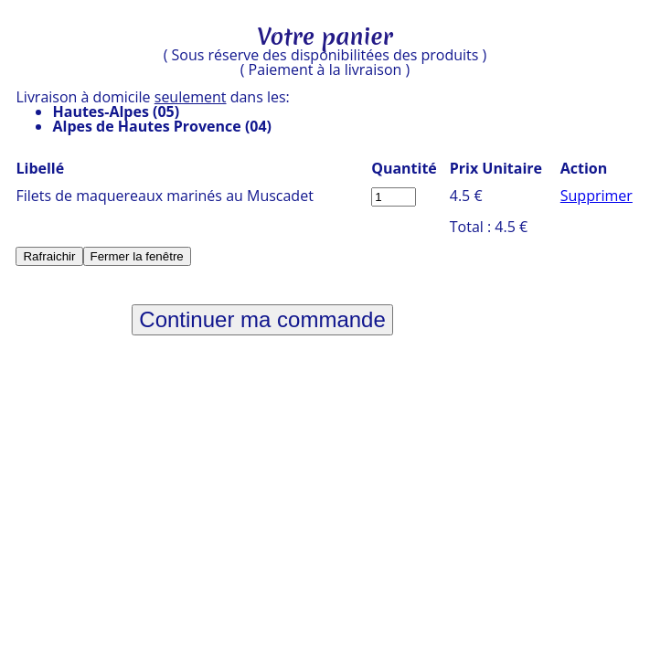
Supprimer (596, 196)
